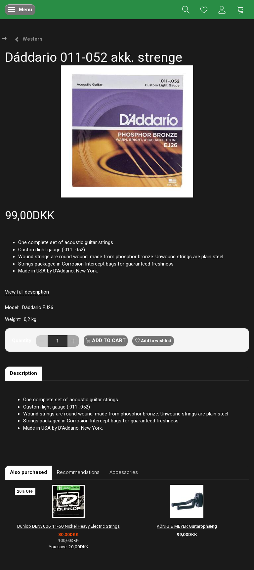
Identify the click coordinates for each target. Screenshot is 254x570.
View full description (27, 292)
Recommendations (78, 472)
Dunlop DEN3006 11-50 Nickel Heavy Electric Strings (68, 526)
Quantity (22, 340)
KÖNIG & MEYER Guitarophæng (187, 526)
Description (23, 373)
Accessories (123, 472)
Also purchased (28, 472)
